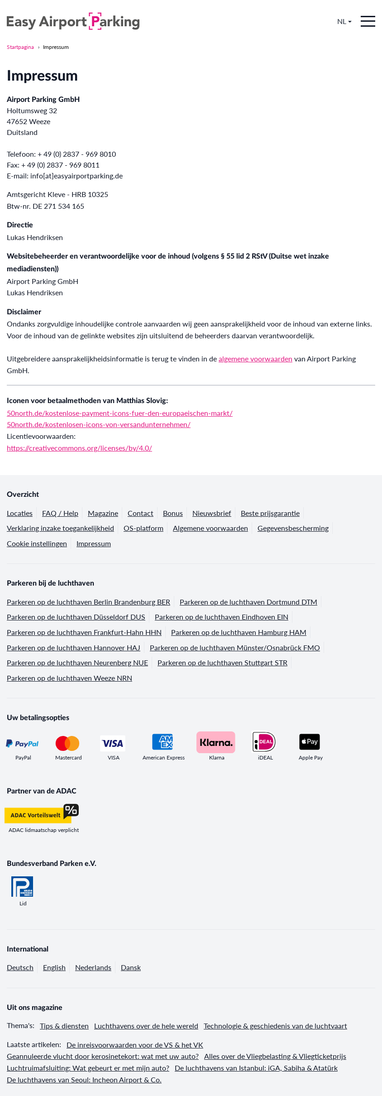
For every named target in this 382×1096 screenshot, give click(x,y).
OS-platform (143, 528)
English (54, 967)
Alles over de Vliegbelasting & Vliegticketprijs (275, 1056)
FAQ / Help (60, 513)
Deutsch (20, 967)
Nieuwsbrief (211, 513)
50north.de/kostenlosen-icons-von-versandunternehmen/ (99, 424)
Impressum (56, 46)
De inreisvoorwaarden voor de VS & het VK (135, 1044)
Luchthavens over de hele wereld (146, 1025)
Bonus (173, 513)
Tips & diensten (64, 1025)
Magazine (103, 513)
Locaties (20, 513)
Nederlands (93, 967)
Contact (140, 513)
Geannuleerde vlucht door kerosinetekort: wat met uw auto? (103, 1056)
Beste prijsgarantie (270, 513)
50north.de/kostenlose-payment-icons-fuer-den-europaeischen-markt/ (120, 413)
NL (344, 21)
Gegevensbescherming (293, 528)
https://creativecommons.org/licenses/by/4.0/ (79, 447)
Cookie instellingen (37, 543)
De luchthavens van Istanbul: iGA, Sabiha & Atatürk (256, 1067)
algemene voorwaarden (255, 358)
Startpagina (20, 46)
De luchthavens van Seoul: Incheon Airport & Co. (84, 1079)
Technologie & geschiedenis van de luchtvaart (275, 1025)
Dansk (131, 967)
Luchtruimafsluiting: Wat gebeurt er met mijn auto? (88, 1067)
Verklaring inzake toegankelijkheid (60, 528)
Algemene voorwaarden (210, 528)
